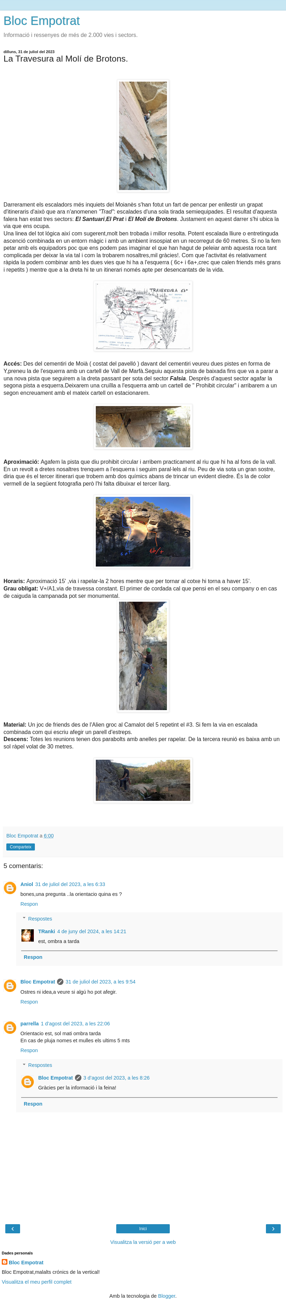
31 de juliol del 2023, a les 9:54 (100, 982)
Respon (29, 904)
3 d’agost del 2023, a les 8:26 (116, 1078)
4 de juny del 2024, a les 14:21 (91, 931)
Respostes (40, 919)
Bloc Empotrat (42, 20)
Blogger (166, 1296)
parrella (29, 1023)
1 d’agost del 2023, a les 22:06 (75, 1023)
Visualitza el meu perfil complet (37, 1282)
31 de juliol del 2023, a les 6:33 (70, 884)
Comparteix (20, 847)
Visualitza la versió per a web (143, 1242)
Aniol (26, 884)
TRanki (46, 931)
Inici (143, 1228)
